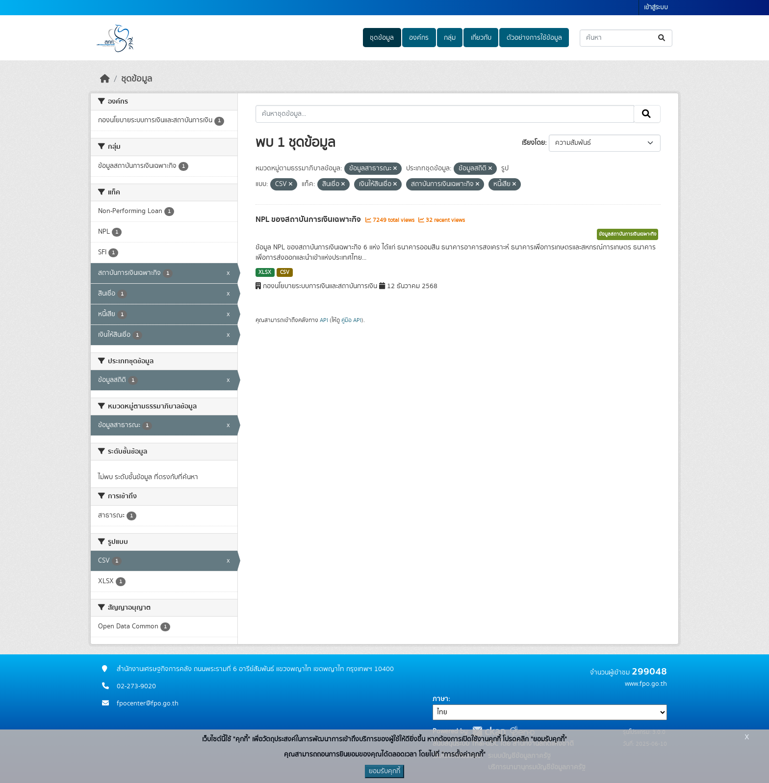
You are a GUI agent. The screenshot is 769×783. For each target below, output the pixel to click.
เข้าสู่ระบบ (656, 7)
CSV (284, 272)
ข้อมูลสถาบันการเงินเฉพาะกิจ (627, 234)
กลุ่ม (450, 38)
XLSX (264, 272)
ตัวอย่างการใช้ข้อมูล (534, 38)
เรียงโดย (533, 143)
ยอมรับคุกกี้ (384, 771)
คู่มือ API (351, 320)
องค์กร (419, 38)
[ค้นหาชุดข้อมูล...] (626, 38)
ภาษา (440, 699)
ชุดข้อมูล (382, 38)
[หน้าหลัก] (105, 79)
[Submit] (662, 38)
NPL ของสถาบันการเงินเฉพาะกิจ (309, 219)
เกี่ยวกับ (481, 38)
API (324, 320)
